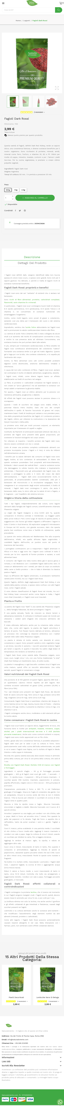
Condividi (16, 210)
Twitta (20, 210)
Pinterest (25, 210)
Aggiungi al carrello (36, 198)
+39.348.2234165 (21, 1043)
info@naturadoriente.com (18, 1039)
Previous (1, 63)
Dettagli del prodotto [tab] (32, 263)
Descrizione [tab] (32, 257)
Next (63, 63)
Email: (4, 1039)
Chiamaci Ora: (8, 1043)
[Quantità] (7, 198)
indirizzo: (6, 1036)
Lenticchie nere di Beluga (47, 997)
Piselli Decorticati (16, 997)
